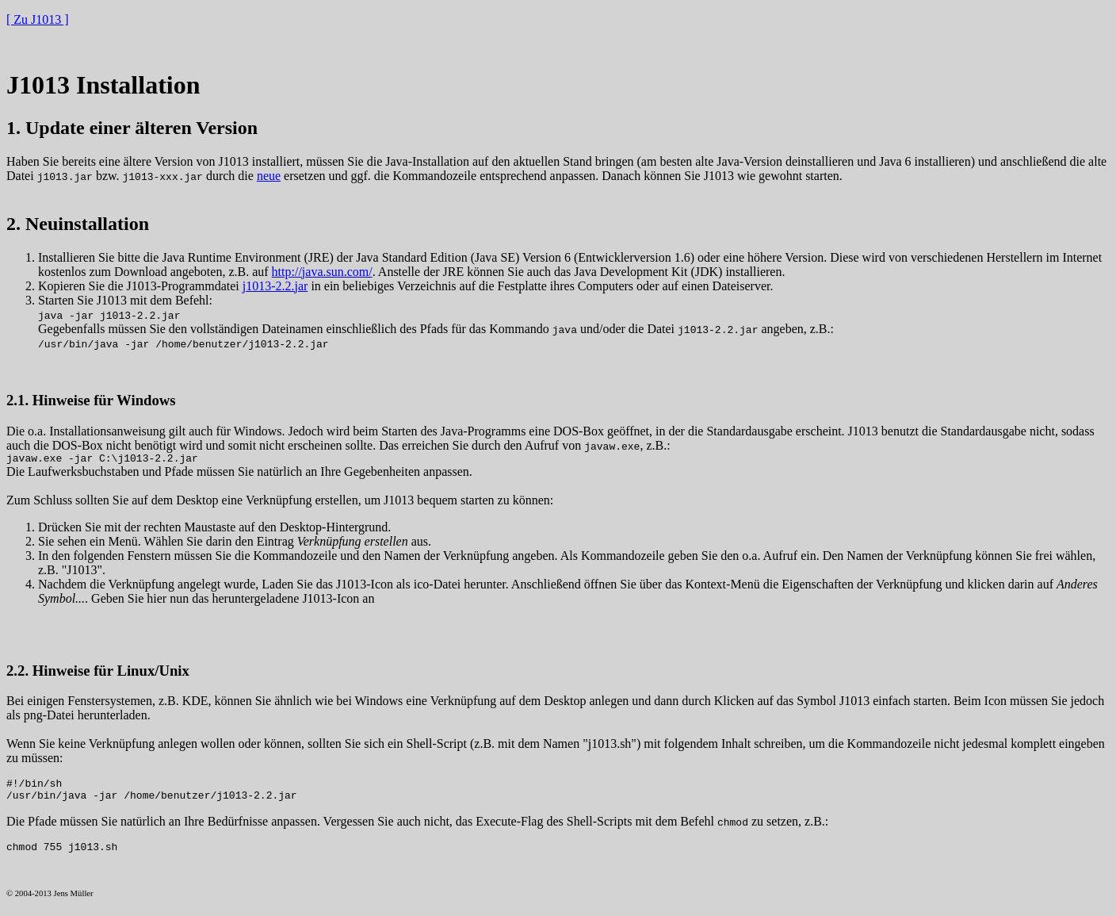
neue (269, 175)
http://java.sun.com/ (322, 271)
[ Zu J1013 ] (37, 19)
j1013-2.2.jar (275, 286)
